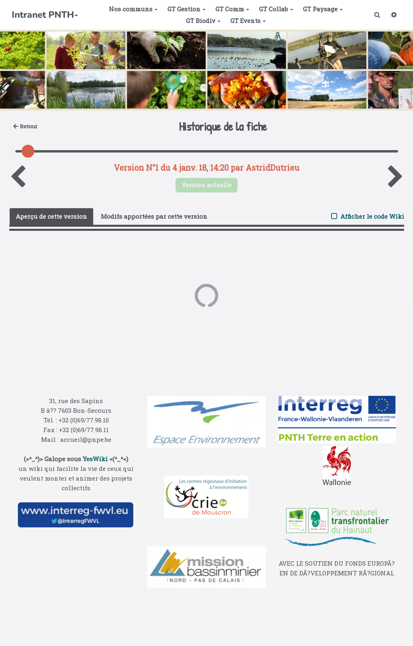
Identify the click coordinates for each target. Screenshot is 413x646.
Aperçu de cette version (51, 216)
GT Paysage (323, 9)
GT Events (248, 21)
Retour (25, 126)
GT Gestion (186, 9)
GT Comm (232, 9)
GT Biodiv (203, 21)
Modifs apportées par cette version (154, 216)
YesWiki (95, 459)
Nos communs (133, 9)
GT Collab (276, 9)
